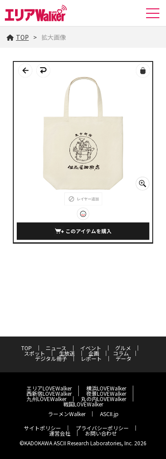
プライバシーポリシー (102, 428)
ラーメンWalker (66, 413)
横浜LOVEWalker (106, 388)
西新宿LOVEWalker (49, 393)
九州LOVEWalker (46, 398)
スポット (34, 353)
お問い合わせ (101, 433)
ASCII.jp (109, 413)
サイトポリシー (42, 428)
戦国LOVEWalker (83, 404)
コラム (121, 353)
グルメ (123, 348)
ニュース (56, 348)
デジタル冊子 (51, 358)
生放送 (67, 353)
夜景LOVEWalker (106, 393)
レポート (91, 358)
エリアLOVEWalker (49, 388)
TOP (18, 37)
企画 (94, 353)
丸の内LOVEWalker (103, 398)
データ (123, 358)
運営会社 (59, 433)
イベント (90, 348)
